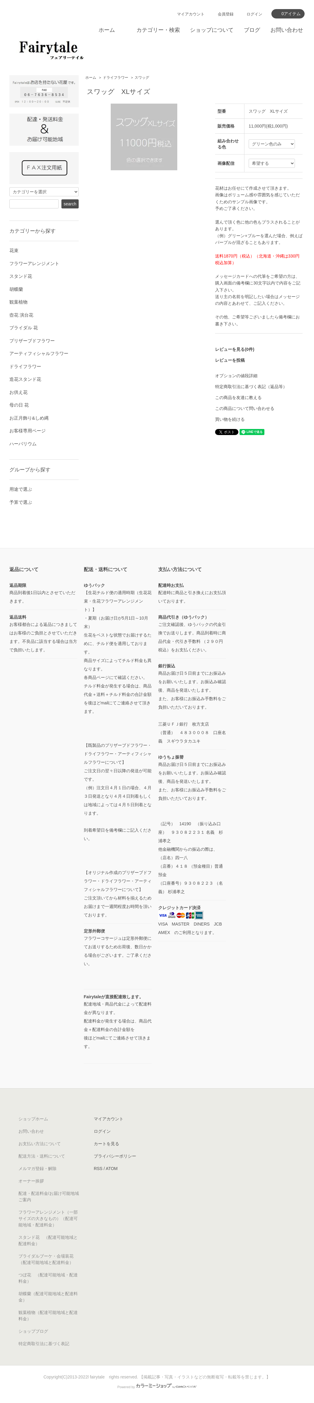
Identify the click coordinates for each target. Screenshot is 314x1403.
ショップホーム (33, 1118)
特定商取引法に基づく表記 (43, 1343)
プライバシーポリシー (115, 1156)
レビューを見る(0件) (234, 349)
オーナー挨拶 (31, 1181)
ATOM (112, 1168)
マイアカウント (190, 14)
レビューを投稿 (230, 360)
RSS (98, 1168)
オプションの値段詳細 (236, 375)
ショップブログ (33, 1331)
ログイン (254, 14)
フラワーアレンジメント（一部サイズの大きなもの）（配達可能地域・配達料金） (48, 1218)
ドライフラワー (115, 77)
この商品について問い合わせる (244, 408)
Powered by (157, 1387)
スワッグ (142, 77)
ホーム (107, 30)
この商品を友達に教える (238, 397)
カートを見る (106, 1143)
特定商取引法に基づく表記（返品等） (251, 386)
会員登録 (226, 14)
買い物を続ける (230, 419)
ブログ (252, 30)
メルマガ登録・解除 (37, 1168)
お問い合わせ (286, 30)
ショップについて (212, 30)
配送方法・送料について (41, 1156)
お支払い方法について (39, 1143)
